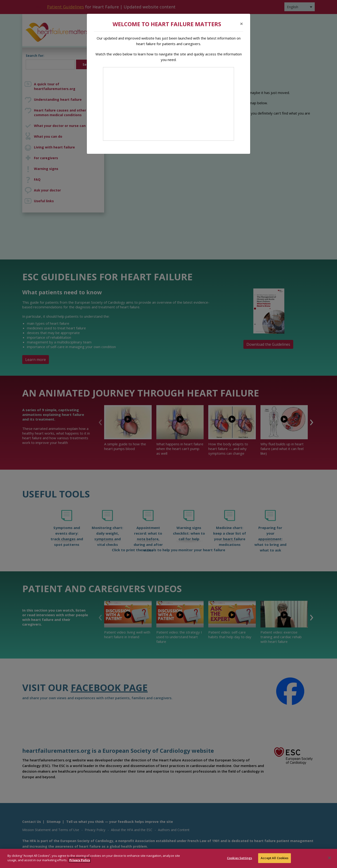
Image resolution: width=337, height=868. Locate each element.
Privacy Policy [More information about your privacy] (79, 860)
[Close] (241, 23)
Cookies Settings (239, 858)
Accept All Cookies (274, 858)
